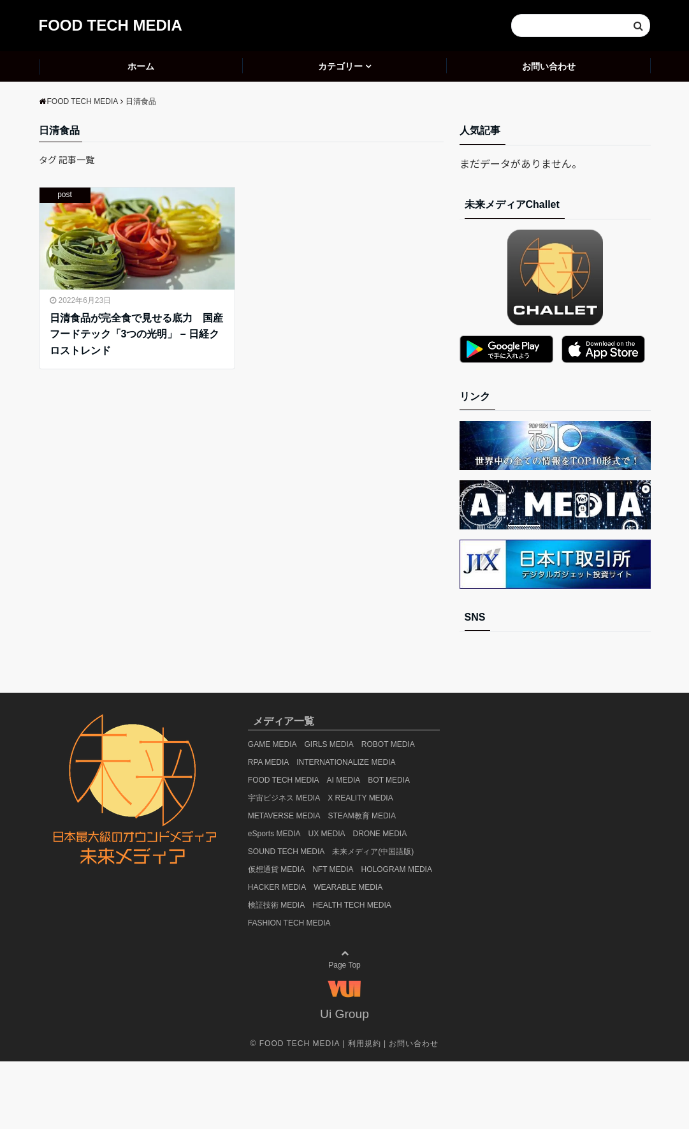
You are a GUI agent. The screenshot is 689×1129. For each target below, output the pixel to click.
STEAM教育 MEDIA (362, 815)
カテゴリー (340, 66)
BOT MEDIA (389, 780)
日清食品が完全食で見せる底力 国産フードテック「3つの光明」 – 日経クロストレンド (136, 334)
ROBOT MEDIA (388, 744)
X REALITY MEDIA (360, 797)
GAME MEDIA (272, 744)
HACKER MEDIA (277, 887)
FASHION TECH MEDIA (289, 923)
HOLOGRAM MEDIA (396, 869)
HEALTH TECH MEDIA (351, 905)
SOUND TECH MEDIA (286, 851)
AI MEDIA (344, 780)
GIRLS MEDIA (329, 744)
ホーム (140, 66)
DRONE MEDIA (380, 833)
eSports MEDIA (274, 833)
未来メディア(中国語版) (373, 851)
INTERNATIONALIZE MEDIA (345, 762)
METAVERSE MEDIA (284, 815)
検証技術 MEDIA (276, 905)
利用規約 (364, 1043)
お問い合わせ (549, 66)
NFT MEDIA (332, 869)
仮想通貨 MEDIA (276, 869)
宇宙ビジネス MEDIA (284, 797)
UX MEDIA (326, 833)
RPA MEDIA (268, 762)
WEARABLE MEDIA (348, 887)
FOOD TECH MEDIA (110, 25)
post (64, 194)
